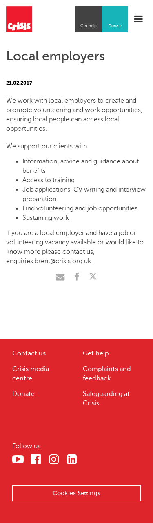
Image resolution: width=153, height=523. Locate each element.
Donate (115, 25)
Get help (88, 25)
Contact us (29, 353)
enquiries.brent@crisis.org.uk (48, 261)
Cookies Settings (76, 493)
